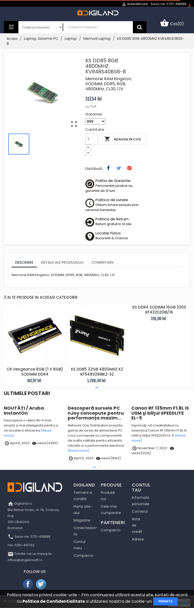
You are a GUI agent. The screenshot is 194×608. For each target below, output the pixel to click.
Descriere (24, 262)
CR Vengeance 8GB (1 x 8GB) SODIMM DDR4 (35, 372)
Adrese (138, 539)
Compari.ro (83, 555)
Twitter (41, 584)
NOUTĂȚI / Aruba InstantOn (24, 410)
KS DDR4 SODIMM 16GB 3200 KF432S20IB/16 (159, 310)
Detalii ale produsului (62, 262)
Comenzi (140, 511)
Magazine (82, 520)
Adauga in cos (122, 139)
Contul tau (141, 487)
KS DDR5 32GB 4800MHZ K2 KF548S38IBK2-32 (97, 372)
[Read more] (78, 450)
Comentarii (102, 262)
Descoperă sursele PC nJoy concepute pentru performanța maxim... (96, 413)
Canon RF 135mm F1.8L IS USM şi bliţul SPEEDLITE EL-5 (160, 413)
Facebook (28, 584)
